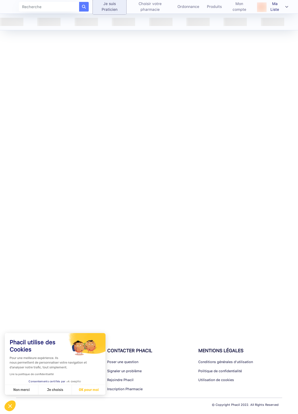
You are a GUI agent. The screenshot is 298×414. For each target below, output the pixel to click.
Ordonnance (188, 6)
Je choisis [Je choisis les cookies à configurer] (55, 390)
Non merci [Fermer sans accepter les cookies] (21, 390)
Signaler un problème (124, 371)
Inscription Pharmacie (125, 389)
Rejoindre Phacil (120, 380)
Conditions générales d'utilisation (225, 362)
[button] (10, 406)
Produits (214, 6)
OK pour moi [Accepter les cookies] (89, 390)
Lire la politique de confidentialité (32, 374)
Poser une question (122, 362)
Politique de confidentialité (220, 371)
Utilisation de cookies (216, 380)
